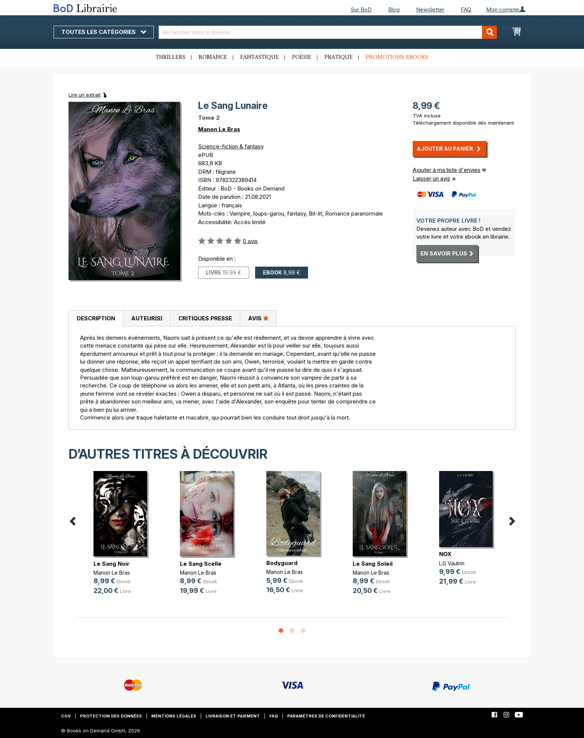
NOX (445, 554)
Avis (258, 318)
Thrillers (170, 57)
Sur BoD (361, 9)
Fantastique (259, 57)
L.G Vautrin (451, 563)
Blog (394, 9)
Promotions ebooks (397, 57)
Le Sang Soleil (373, 563)
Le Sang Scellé (201, 563)
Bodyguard (282, 562)
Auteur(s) (146, 318)
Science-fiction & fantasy (231, 146)
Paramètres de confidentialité (326, 716)
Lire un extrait (85, 95)
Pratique (338, 57)
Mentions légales (173, 716)
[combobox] (328, 32)
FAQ (466, 9)
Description (96, 318)
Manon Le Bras (219, 129)
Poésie (301, 57)
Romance (213, 57)
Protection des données (111, 716)
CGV (66, 716)
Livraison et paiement (233, 716)
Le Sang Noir (111, 563)
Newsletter (430, 9)
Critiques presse (205, 318)
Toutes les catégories (103, 31)
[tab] (96, 318)
